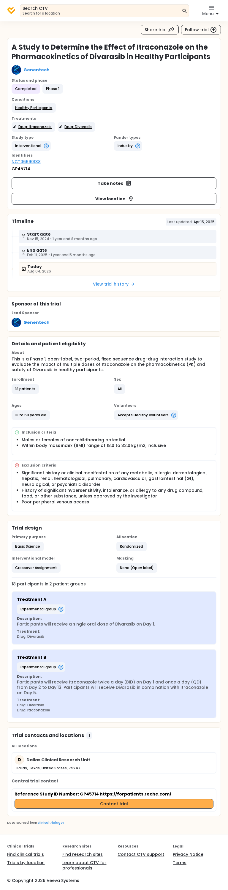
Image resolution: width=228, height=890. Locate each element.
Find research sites (82, 854)
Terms (179, 862)
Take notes (115, 183)
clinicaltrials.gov (51, 822)
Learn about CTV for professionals (84, 865)
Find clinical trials (25, 854)
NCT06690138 (26, 161)
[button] (34, 108)
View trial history (114, 284)
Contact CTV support (141, 854)
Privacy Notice (188, 854)
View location (114, 199)
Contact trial (114, 804)
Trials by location (26, 862)
